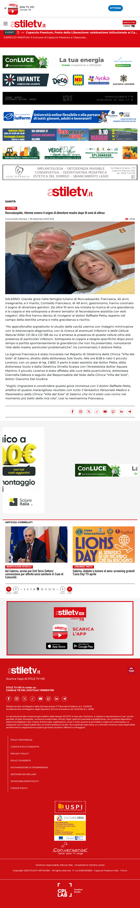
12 (49, 589)
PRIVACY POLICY (20, 753)
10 (42, 589)
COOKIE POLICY (19, 788)
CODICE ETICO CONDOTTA (25, 746)
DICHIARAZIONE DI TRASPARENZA (29, 767)
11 (46, 589)
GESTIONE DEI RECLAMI (23, 774)
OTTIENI (115, 8)
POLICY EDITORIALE (21, 740)
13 (53, 589)
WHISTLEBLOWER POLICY (25, 781)
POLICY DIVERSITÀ (21, 760)
